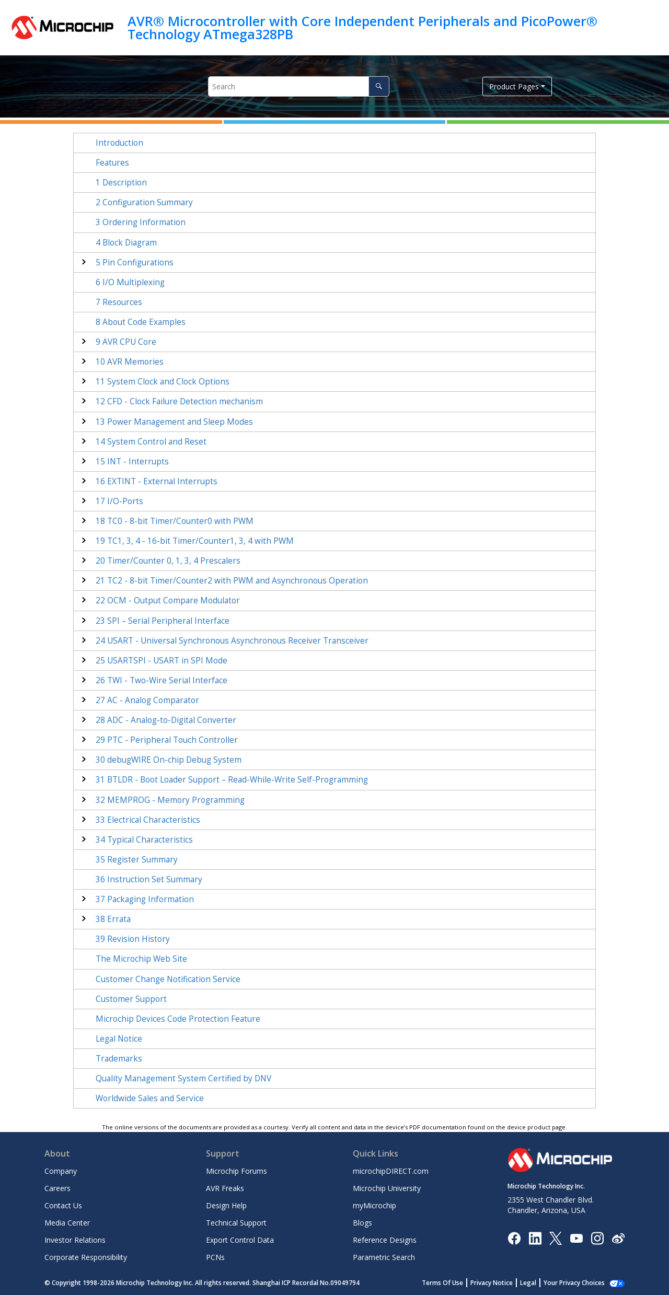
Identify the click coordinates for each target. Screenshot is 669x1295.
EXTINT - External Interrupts (156, 481)
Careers (57, 1188)
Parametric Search (384, 1257)
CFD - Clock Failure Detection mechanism (179, 401)
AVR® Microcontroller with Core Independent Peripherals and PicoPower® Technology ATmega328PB (362, 27)
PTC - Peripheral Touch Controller (167, 739)
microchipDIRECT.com (391, 1171)
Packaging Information (145, 899)
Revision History (133, 939)
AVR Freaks (225, 1188)
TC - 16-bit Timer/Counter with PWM (195, 540)
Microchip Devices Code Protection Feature (178, 1018)
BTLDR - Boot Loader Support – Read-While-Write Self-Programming (232, 779)
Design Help (226, 1205)
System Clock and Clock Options (162, 381)
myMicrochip (374, 1205)
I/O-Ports (119, 501)
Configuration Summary (144, 202)
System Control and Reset (151, 441)
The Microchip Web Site (141, 958)
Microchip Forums (236, 1171)
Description (121, 182)
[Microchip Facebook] (514, 1237)
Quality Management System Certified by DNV (183, 1078)
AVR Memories (130, 361)
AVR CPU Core (126, 341)
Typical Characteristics (144, 839)
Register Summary (137, 859)
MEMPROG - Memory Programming (170, 800)
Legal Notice (119, 1038)
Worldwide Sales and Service (150, 1098)
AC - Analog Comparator (147, 700)
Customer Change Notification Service (168, 979)
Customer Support (131, 999)
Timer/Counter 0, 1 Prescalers (168, 560)
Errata (113, 919)
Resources (119, 302)
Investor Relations (75, 1240)
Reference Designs (385, 1240)
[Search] (378, 86)
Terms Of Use (442, 1282)
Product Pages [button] (514, 86)
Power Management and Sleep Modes (174, 421)
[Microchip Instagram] (597, 1237)
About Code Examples (141, 322)
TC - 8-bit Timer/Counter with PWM (174, 521)
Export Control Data (240, 1240)
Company (60, 1171)
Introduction (119, 142)
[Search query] (298, 86)
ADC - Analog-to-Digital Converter (166, 720)
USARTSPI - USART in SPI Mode (161, 660)
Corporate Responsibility (85, 1257)
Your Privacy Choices (574, 1282)
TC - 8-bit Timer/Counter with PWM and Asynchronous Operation (232, 580)
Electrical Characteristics (148, 819)
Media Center (67, 1223)
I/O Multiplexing (130, 282)
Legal (528, 1282)
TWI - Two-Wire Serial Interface (161, 680)
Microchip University (387, 1188)
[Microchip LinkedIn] (534, 1237)
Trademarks (119, 1058)
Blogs (362, 1223)
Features (112, 162)
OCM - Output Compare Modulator (168, 600)
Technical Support (236, 1223)
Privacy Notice (491, 1282)
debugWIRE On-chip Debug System (168, 759)
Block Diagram (126, 242)
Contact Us (63, 1205)
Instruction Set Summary (149, 879)
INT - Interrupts (132, 461)
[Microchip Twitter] (555, 1237)
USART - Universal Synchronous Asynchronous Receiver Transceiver (232, 640)
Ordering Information (141, 222)
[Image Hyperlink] (576, 1237)
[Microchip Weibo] (618, 1237)
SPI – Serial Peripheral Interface (162, 620)
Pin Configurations (135, 262)
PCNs (215, 1257)
